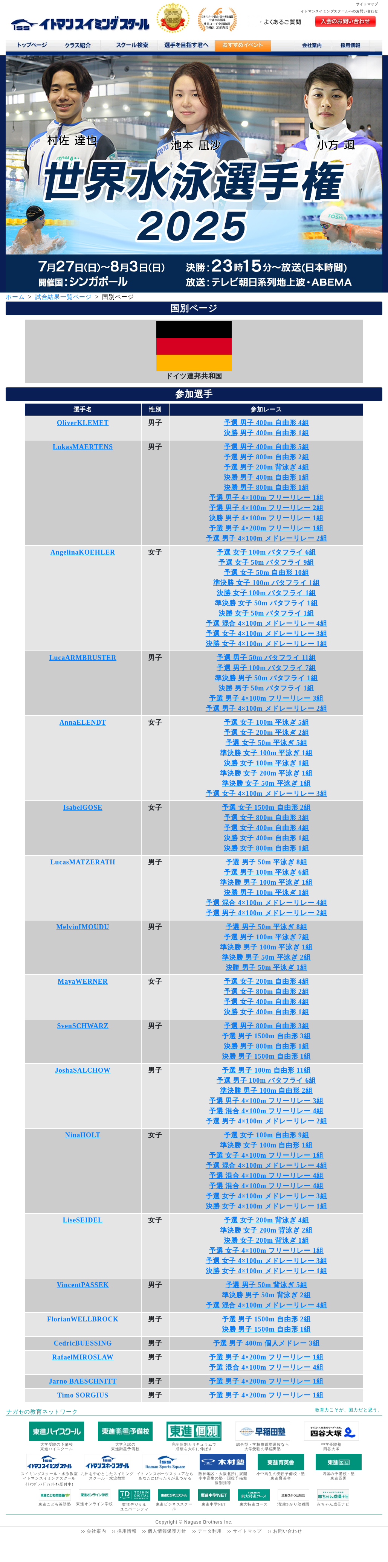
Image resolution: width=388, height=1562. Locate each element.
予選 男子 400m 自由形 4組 (266, 423)
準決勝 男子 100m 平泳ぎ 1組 (266, 882)
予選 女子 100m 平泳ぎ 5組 (266, 722)
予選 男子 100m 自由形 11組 (266, 1070)
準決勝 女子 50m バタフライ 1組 (266, 603)
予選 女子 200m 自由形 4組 (266, 981)
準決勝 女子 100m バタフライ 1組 (266, 583)
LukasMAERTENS (83, 447)
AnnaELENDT (83, 722)
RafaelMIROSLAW (82, 1357)
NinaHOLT (83, 1135)
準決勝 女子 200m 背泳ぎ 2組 (266, 1230)
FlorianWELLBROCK (83, 1319)
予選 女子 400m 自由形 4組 (266, 828)
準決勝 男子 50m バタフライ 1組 (266, 678)
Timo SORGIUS (82, 1395)
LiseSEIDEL (83, 1220)
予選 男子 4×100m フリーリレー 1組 (266, 497)
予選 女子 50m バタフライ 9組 (266, 562)
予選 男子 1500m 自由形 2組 (266, 1319)
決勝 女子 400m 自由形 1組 (266, 838)
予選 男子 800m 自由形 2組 (266, 457)
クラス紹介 (81, 47)
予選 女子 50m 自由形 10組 (266, 572)
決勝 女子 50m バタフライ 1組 (266, 613)
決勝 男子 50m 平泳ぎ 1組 (266, 967)
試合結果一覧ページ (63, 297)
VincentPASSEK (83, 1285)
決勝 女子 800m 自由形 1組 (266, 848)
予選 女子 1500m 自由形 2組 (266, 807)
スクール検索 (133, 46)
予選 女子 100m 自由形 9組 (266, 1135)
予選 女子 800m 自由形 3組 (266, 817)
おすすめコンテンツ (242, 47)
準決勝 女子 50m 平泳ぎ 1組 (266, 783)
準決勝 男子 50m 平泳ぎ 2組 (266, 957)
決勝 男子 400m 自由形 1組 (266, 433)
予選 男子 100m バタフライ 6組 (266, 1080)
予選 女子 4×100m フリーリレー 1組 (266, 1155)
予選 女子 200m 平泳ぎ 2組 (266, 732)
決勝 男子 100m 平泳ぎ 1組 (266, 892)
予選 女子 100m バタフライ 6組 (266, 552)
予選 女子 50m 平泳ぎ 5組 (266, 743)
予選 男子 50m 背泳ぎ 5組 (266, 1285)
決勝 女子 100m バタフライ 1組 (266, 593)
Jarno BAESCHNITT (83, 1381)
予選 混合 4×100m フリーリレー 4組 (266, 1111)
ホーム (15, 297)
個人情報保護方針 (167, 1531)
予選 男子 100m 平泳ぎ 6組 (266, 872)
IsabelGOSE (82, 807)
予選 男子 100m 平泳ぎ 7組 (266, 937)
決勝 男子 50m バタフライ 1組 (266, 688)
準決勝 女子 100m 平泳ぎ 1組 (266, 753)
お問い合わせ (287, 1531)
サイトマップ (367, 4)
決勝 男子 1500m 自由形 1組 (266, 1056)
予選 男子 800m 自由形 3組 (266, 1026)
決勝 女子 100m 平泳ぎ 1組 (266, 763)
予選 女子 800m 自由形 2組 (266, 991)
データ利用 (210, 1531)
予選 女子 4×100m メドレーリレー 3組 (266, 633)
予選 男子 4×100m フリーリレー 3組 (266, 698)
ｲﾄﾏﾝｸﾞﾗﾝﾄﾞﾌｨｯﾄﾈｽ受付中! (49, 1484)
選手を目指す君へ (186, 46)
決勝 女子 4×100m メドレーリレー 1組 (266, 644)
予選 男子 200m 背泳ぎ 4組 (266, 467)
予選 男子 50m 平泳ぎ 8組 (266, 862)
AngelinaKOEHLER (82, 552)
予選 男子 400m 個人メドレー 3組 (266, 1343)
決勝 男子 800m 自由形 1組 (266, 487)
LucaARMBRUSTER (82, 657)
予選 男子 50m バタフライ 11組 (266, 657)
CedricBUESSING (83, 1343)
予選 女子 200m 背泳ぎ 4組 (266, 1220)
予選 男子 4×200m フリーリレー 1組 (266, 528)
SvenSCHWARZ (82, 1026)
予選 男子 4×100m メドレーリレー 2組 (266, 538)
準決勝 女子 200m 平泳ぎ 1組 (266, 773)
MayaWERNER (83, 981)
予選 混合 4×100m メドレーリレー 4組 (266, 623)
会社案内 (312, 46)
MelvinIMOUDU (83, 927)
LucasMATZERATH (83, 862)
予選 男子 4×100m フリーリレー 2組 (266, 508)
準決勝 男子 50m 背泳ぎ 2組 (266, 1295)
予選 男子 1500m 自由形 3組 (266, 1036)
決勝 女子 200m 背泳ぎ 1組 (266, 1240)
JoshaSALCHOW (83, 1070)
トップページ (32, 46)
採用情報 (353, 46)
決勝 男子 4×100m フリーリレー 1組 (266, 518)
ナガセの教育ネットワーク (42, 1412)
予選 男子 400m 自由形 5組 (266, 447)
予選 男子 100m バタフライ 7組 (266, 668)
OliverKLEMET (83, 423)
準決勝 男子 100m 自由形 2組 (266, 1090)
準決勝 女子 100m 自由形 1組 (266, 1145)
